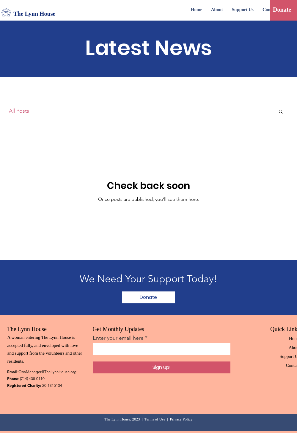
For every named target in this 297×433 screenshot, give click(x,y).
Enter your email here (118, 338)
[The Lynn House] (39, 14)
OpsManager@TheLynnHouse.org (47, 372)
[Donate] (282, 9)
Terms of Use (154, 419)
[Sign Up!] (161, 367)
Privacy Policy (181, 419)
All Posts (19, 111)
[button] (281, 112)
